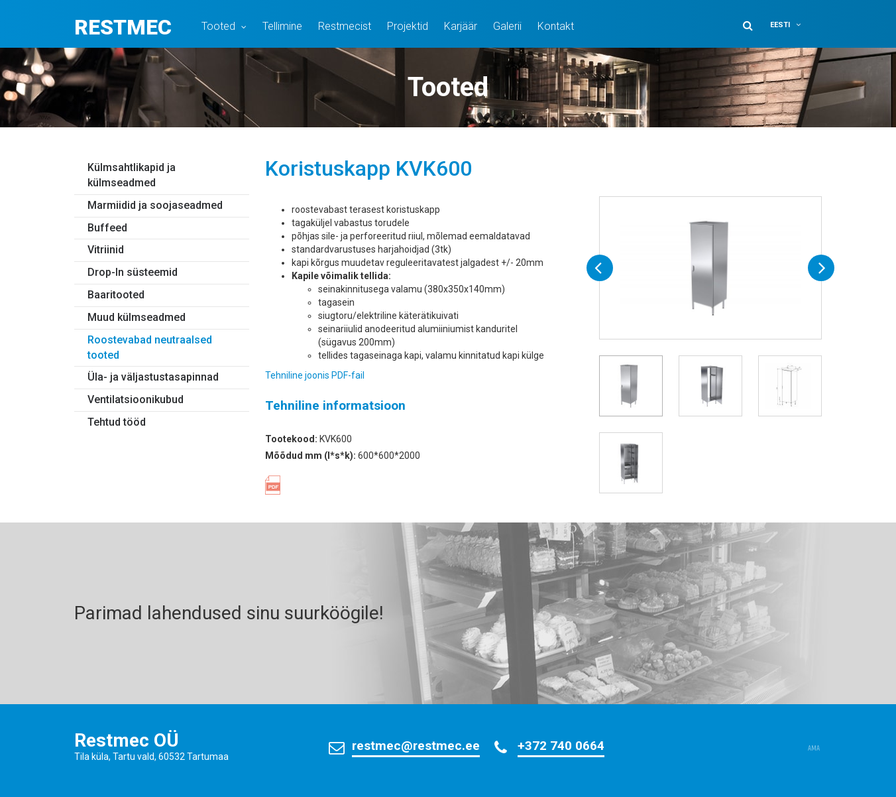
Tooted (218, 26)
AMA (814, 748)
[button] (794, 24)
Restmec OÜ (126, 740)
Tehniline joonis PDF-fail (314, 375)
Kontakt (555, 26)
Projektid (407, 26)
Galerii (507, 26)
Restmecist (344, 26)
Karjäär (460, 26)
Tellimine (282, 26)
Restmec (123, 27)
